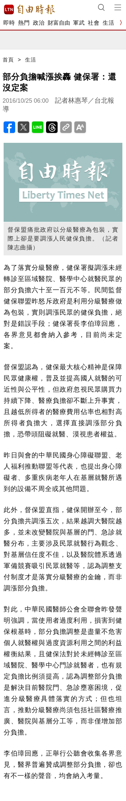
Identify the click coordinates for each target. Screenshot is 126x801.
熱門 (24, 23)
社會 (93, 23)
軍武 (79, 23)
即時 (9, 23)
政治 (38, 23)
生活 (108, 23)
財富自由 (59, 23)
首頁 (8, 60)
